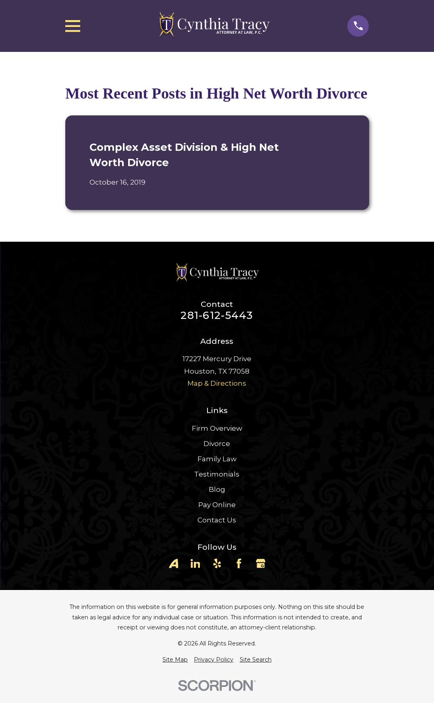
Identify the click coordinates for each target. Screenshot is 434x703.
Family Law (217, 459)
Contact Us (216, 520)
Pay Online (217, 505)
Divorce (217, 444)
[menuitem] (175, 660)
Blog (217, 489)
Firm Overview (217, 428)
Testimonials (216, 474)
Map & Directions (216, 383)
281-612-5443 (217, 315)
